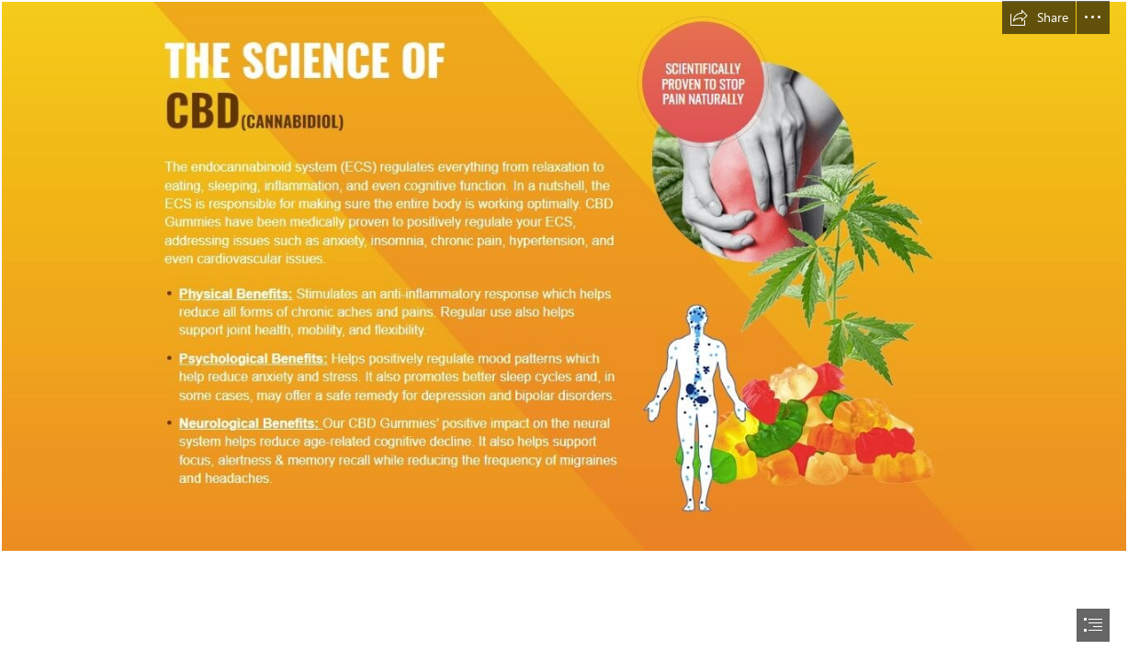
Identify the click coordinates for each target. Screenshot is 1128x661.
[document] (564, 330)
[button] (1039, 17)
